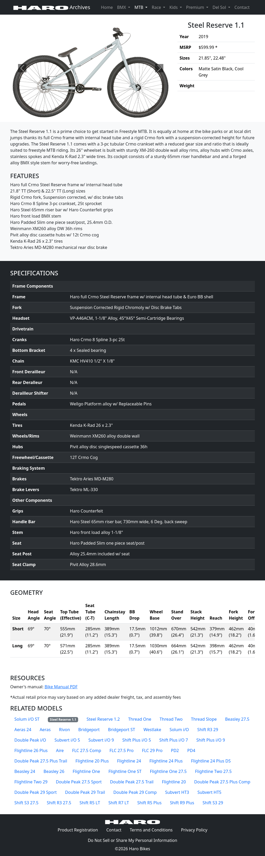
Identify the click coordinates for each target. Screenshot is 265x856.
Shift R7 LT (118, 803)
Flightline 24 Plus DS (211, 761)
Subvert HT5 (209, 792)
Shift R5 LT (89, 803)
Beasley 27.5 (237, 719)
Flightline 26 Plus (31, 750)
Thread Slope (204, 719)
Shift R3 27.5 (59, 803)
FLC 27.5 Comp (86, 750)
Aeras (45, 729)
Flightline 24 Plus (166, 761)
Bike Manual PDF (60, 687)
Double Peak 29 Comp (135, 792)
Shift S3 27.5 (26, 803)
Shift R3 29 (207, 729)
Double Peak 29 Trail (85, 792)
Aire (60, 750)
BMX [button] (122, 7)
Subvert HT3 (177, 792)
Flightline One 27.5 (168, 771)
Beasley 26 (54, 771)
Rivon (64, 729)
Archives (51, 7)
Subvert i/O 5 (67, 740)
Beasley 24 (24, 771)
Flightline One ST (125, 771)
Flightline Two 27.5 (213, 771)
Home (107, 7)
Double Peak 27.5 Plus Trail (40, 761)
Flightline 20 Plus (92, 761)
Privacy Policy (196, 829)
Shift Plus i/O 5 (136, 740)
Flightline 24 (129, 761)
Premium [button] (195, 7)
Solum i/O (179, 729)
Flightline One (86, 771)
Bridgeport (89, 729)
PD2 (175, 750)
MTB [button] (141, 7)
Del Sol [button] (219, 7)
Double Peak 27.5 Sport (79, 782)
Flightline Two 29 (31, 782)
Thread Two (171, 719)
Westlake (152, 729)
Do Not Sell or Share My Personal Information (132, 840)
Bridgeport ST (121, 729)
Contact (243, 7)
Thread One (139, 719)
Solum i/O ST (26, 719)
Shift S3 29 (213, 803)
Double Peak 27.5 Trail (131, 782)
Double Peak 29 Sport (35, 792)
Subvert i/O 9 (101, 740)
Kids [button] (174, 7)
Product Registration (78, 830)
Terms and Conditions (153, 829)
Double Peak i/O (30, 740)
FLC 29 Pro (152, 750)
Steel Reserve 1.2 (103, 719)
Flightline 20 (174, 782)
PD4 (191, 750)
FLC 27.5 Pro (122, 750)
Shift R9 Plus (182, 803)
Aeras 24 (22, 729)
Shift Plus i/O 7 (173, 740)
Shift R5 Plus (149, 803)
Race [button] (157, 7)
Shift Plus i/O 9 (210, 740)
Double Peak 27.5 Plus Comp (222, 782)
